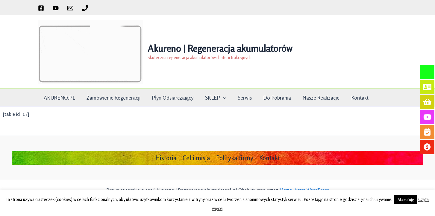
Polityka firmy (234, 158)
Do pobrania (272, 97)
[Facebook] (41, 8)
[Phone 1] (85, 8)
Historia (166, 158)
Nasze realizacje (315, 97)
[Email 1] (70, 8)
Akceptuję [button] (406, 199)
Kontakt (352, 97)
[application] (220, 98)
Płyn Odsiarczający (170, 97)
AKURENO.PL (59, 97)
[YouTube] (56, 8)
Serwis (240, 97)
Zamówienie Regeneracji (112, 97)
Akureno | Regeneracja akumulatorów (220, 48)
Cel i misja (196, 158)
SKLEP (212, 98)
